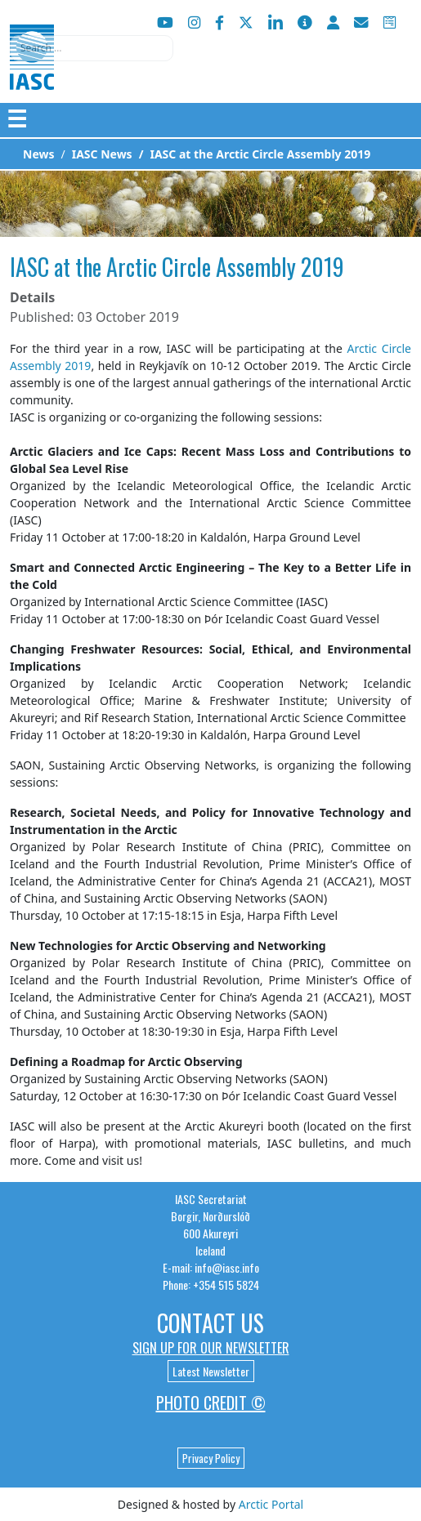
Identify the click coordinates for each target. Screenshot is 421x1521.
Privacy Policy (211, 1458)
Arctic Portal (271, 1504)
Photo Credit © (211, 1402)
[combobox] (91, 48)
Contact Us (210, 1323)
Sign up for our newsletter (210, 1348)
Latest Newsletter (210, 1371)
